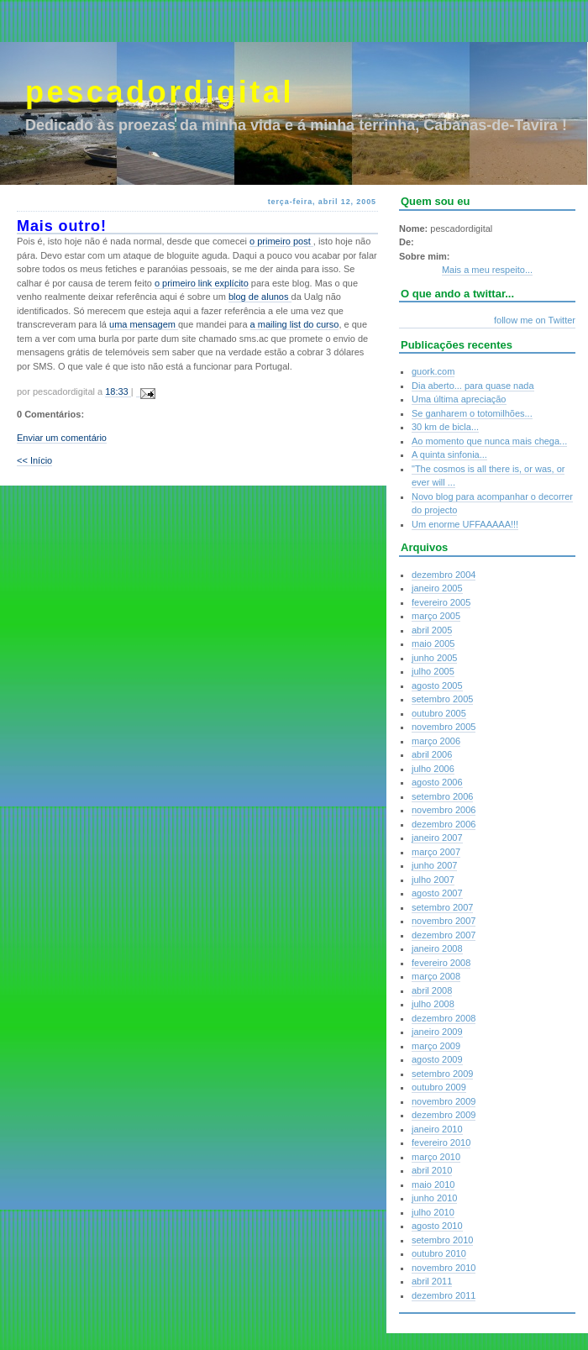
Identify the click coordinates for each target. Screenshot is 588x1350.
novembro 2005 (443, 727)
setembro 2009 (442, 1074)
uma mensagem (143, 324)
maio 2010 (433, 1184)
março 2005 (436, 616)
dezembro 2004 (443, 575)
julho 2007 (433, 880)
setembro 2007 (442, 907)
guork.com (433, 371)
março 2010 (436, 1157)
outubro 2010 (439, 1253)
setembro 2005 (442, 699)
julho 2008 (433, 1004)
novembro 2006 (443, 810)
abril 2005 (432, 630)
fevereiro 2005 (441, 602)
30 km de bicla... (445, 427)
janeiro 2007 (437, 838)
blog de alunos (259, 297)
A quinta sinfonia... (449, 454)
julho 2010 (433, 1212)
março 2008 (436, 976)
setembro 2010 (442, 1240)
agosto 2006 (437, 782)
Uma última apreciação (459, 399)
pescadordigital (159, 92)
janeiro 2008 (437, 948)
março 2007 (436, 852)
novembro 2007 (443, 921)
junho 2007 (434, 865)
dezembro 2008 (443, 1018)
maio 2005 (433, 643)
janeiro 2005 (437, 588)
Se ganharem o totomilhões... (472, 413)
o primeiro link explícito (202, 283)
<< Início (34, 460)
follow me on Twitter (534, 320)
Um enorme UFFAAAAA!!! (465, 524)
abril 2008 (432, 990)
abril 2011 (432, 1281)
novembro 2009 (443, 1101)
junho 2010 (434, 1198)
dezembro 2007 (443, 935)
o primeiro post (281, 241)
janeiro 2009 (437, 1032)
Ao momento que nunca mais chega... (489, 441)
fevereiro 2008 (441, 963)
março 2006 (436, 741)
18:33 (118, 391)
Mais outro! (62, 226)
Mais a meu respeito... (487, 270)
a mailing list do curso (294, 324)
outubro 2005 (439, 713)
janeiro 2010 (437, 1129)
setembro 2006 (442, 796)
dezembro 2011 (443, 1295)
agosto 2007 (437, 893)
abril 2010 (432, 1170)
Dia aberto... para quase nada (473, 386)
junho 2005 (434, 658)
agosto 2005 (437, 685)
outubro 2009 (439, 1087)
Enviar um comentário (62, 438)
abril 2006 (432, 754)
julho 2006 (433, 769)
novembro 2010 (443, 1268)
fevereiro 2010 (441, 1142)
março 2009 (436, 1046)
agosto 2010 (437, 1226)
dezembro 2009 (443, 1115)
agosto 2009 (437, 1059)
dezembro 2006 (443, 824)
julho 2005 (433, 671)
